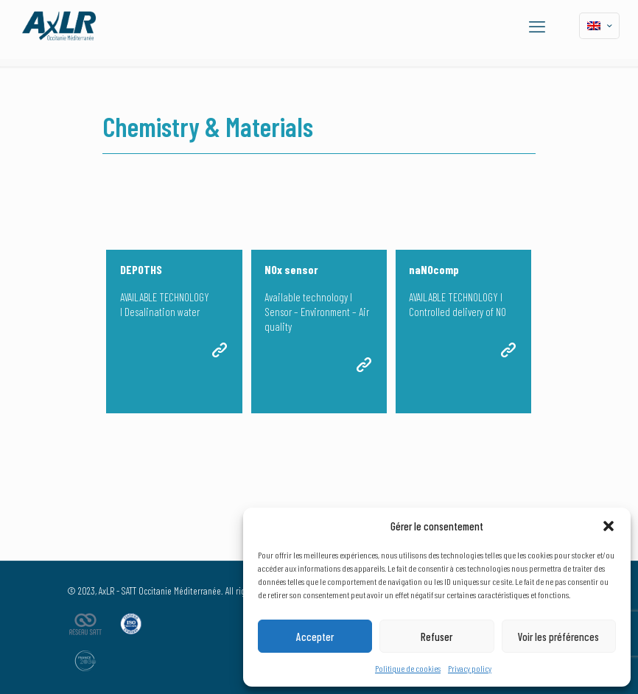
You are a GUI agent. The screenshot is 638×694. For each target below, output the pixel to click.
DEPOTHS (141, 269)
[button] (608, 526)
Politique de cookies (408, 668)
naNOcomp (434, 269)
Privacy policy (469, 668)
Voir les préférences (558, 636)
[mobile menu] (537, 25)
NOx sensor (291, 269)
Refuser (436, 636)
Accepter (315, 636)
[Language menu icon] (599, 26)
